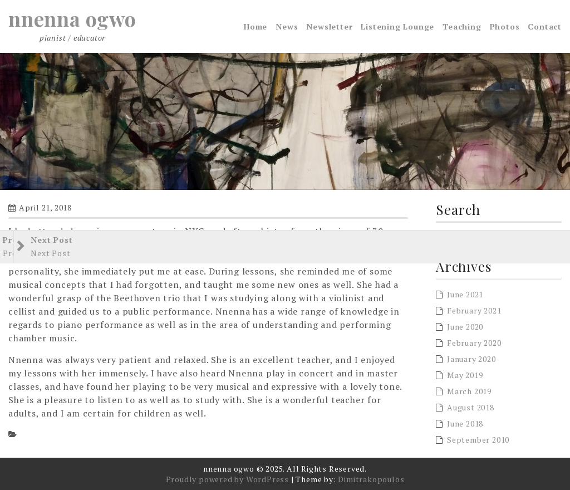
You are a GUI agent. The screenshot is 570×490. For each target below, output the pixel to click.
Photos (505, 26)
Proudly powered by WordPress (227, 479)
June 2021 (465, 294)
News (287, 26)
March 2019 (469, 391)
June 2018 (465, 423)
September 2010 (478, 439)
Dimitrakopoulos (371, 479)
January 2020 (471, 359)
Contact (545, 26)
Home (255, 26)
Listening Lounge (397, 26)
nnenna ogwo (72, 18)
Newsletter (329, 26)
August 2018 (470, 407)
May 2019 (465, 375)
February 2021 (474, 310)
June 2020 (465, 326)
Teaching (462, 26)
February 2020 (474, 342)
